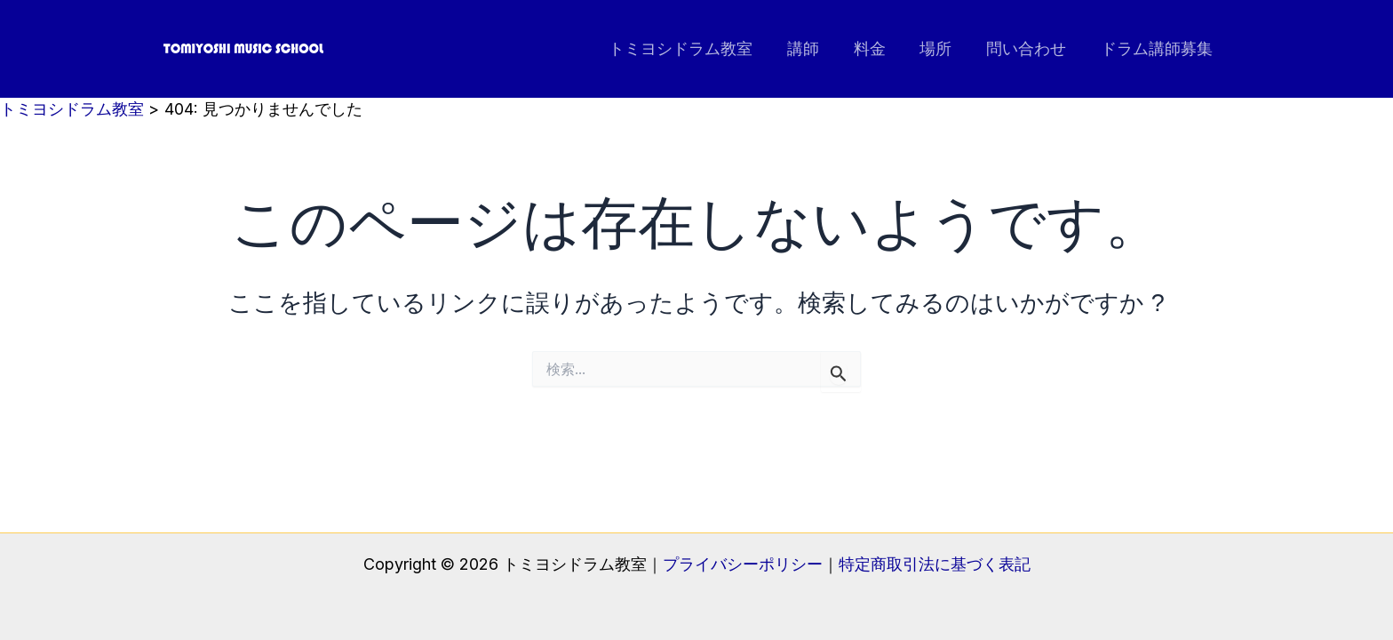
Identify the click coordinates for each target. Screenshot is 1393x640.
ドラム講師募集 (1158, 48)
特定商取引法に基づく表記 (935, 564)
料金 (878, 48)
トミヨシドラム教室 (694, 48)
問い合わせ (1030, 48)
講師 (814, 48)
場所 (942, 48)
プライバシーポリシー (743, 564)
